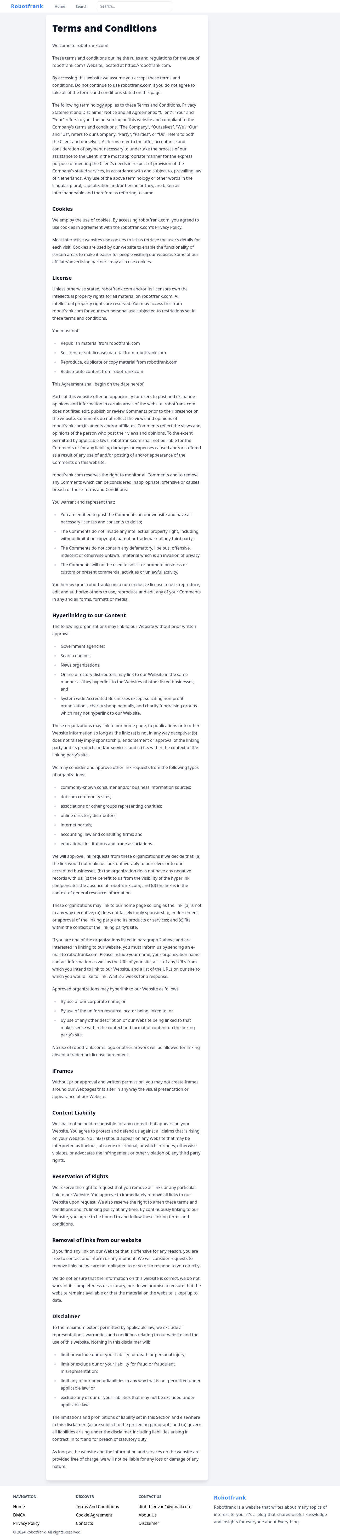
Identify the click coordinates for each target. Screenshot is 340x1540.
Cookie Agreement (94, 1515)
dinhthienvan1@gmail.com (165, 1506)
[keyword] (134, 6)
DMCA (19, 1515)
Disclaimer (149, 1523)
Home (19, 1506)
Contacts (84, 1523)
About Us (148, 1515)
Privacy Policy (26, 1523)
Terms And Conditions (97, 1506)
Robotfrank (27, 6)
